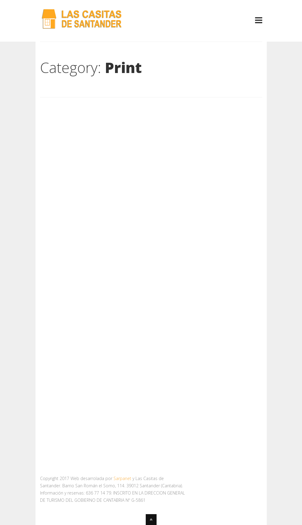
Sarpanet (122, 478)
